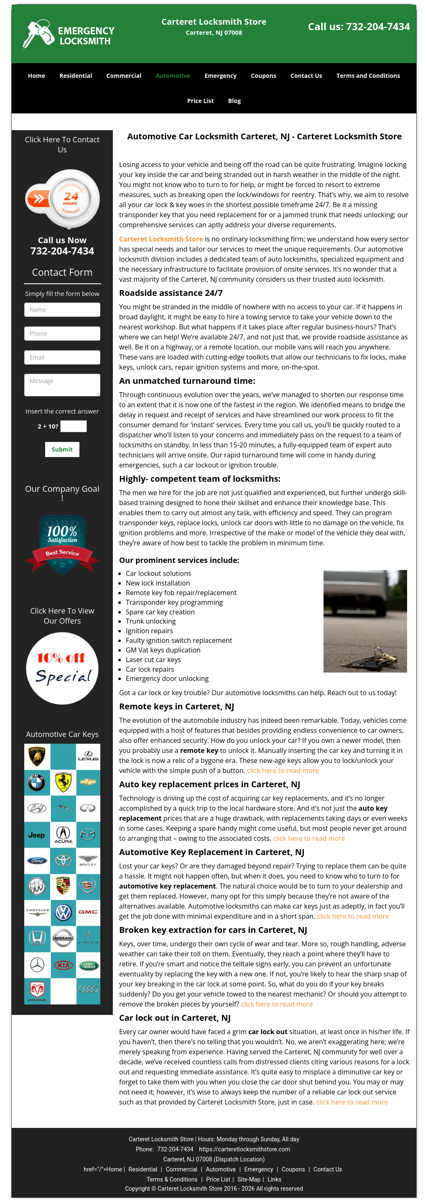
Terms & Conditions (172, 1179)
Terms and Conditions (368, 76)
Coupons (263, 76)
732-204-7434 (378, 26)
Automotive (173, 76)
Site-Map (248, 1179)
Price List (200, 101)
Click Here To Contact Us (62, 144)
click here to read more (285, 770)
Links (274, 1179)
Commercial (124, 76)
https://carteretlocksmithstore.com (244, 1149)
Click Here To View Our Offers (62, 616)
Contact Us (306, 76)
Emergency (220, 76)
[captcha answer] (73, 426)
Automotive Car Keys (62, 734)
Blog (234, 101)
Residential (75, 76)
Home (36, 76)
